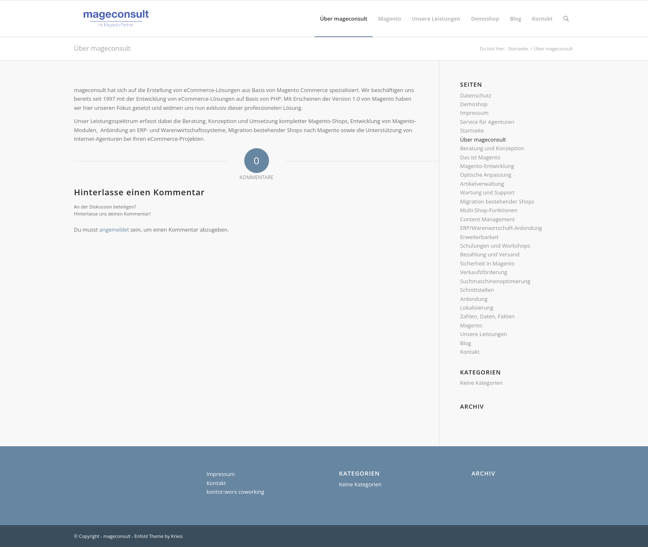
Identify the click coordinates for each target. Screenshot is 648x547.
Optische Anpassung (485, 174)
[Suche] (566, 18)
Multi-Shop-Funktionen (488, 210)
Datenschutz (475, 95)
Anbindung (473, 299)
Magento (471, 325)
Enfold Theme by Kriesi (158, 536)
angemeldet (114, 229)
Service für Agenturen (487, 122)
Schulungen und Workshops (495, 245)
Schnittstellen (477, 290)
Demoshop (474, 104)
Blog (465, 343)
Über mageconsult (102, 48)
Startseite (472, 130)
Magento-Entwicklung (487, 166)
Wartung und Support (487, 192)
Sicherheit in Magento (487, 263)
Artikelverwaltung (482, 183)
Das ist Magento (480, 157)
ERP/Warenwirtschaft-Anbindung (501, 228)
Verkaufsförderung (483, 272)
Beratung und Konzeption (492, 148)
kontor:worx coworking (235, 491)
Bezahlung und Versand (489, 254)
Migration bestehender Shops (497, 201)
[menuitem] (343, 18)
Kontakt (469, 351)
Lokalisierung (476, 307)
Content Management (487, 219)
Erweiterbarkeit (479, 237)
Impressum (474, 112)
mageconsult (117, 536)
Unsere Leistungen (483, 334)
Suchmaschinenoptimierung (495, 281)
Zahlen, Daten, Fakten (487, 316)
